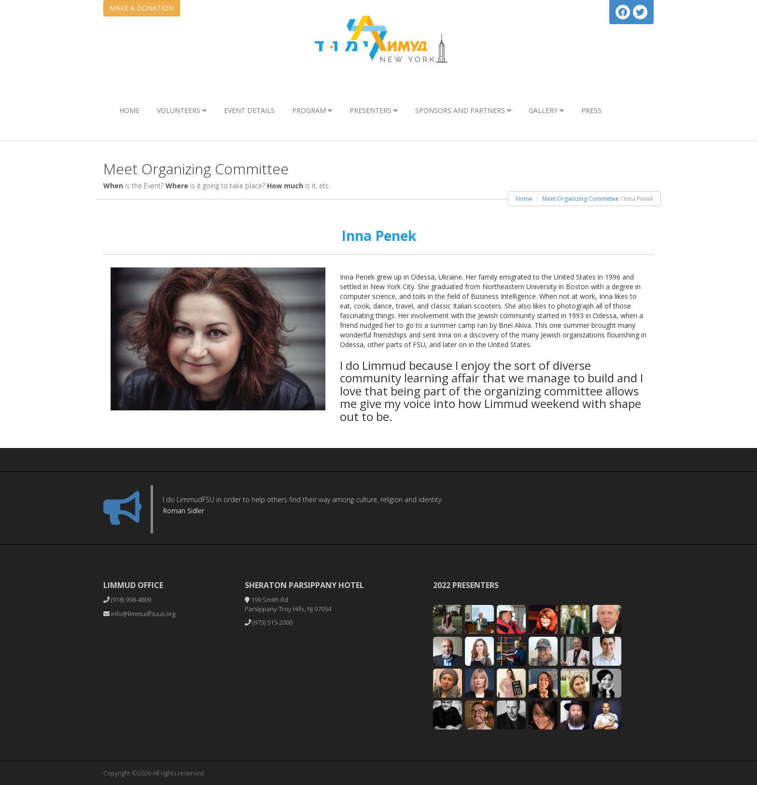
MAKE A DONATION (142, 8)
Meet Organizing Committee (580, 199)
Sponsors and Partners (463, 110)
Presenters (374, 110)
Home (129, 110)
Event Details (249, 110)
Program (312, 110)
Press (591, 110)
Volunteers (182, 110)
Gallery (546, 110)
